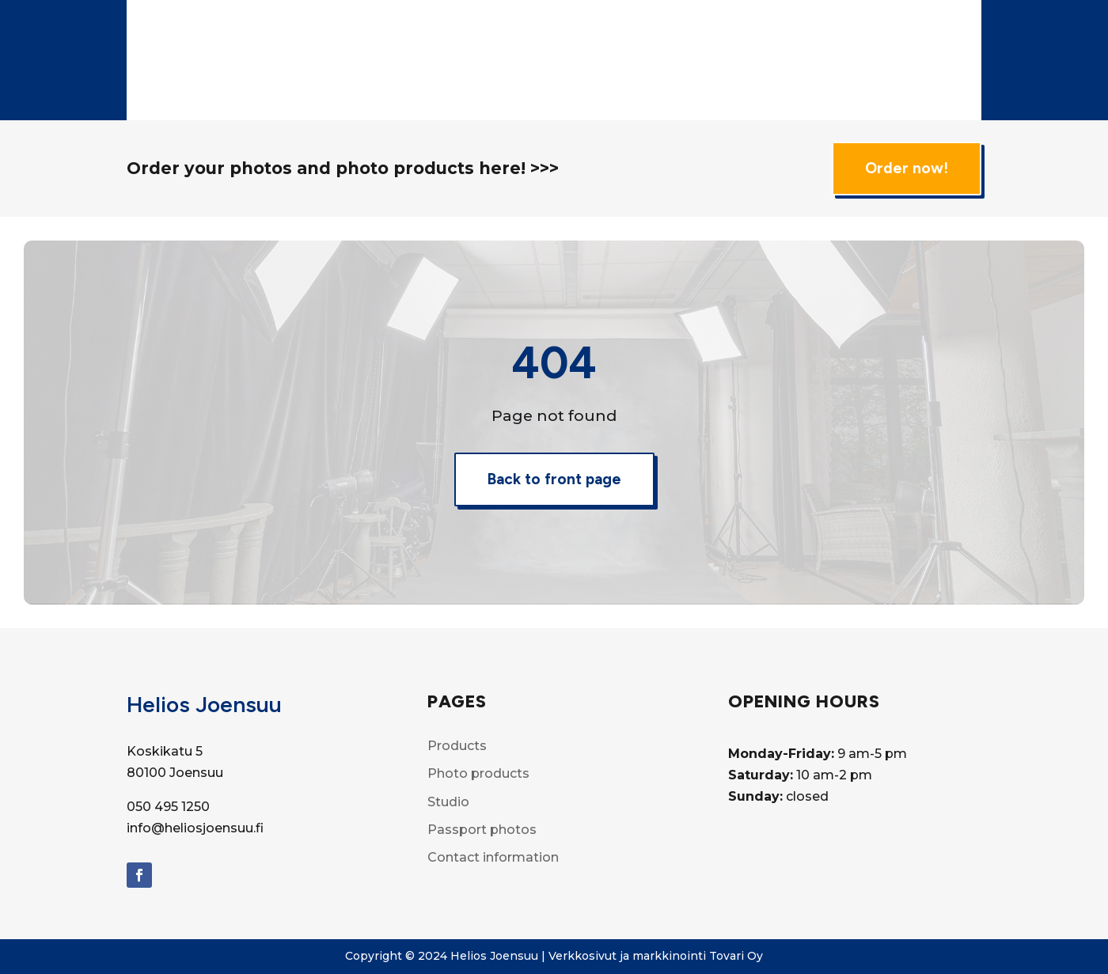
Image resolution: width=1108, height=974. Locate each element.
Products (571, 29)
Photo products (478, 773)
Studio (766, 29)
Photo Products (672, 29)
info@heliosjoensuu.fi (195, 828)
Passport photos (482, 829)
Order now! (906, 168)
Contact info (691, 89)
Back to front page (554, 479)
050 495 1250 (168, 806)
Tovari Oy (736, 956)
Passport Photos (592, 89)
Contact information (493, 857)
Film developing (845, 29)
